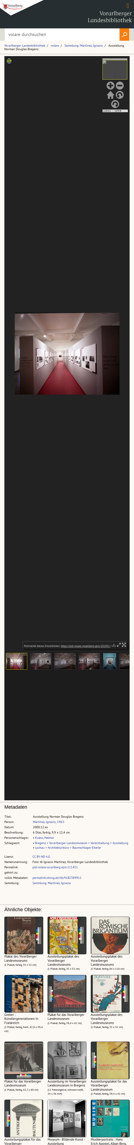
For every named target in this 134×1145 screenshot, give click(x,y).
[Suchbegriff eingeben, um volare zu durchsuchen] (62, 34)
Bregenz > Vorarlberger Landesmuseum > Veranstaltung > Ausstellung (81, 843)
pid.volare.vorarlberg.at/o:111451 (55, 867)
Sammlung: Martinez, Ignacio (83, 46)
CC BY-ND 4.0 (41, 857)
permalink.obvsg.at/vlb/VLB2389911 (57, 878)
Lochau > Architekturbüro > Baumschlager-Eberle (68, 848)
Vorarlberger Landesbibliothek (24, 46)
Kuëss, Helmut (44, 838)
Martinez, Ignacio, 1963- (49, 822)
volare (55, 46)
